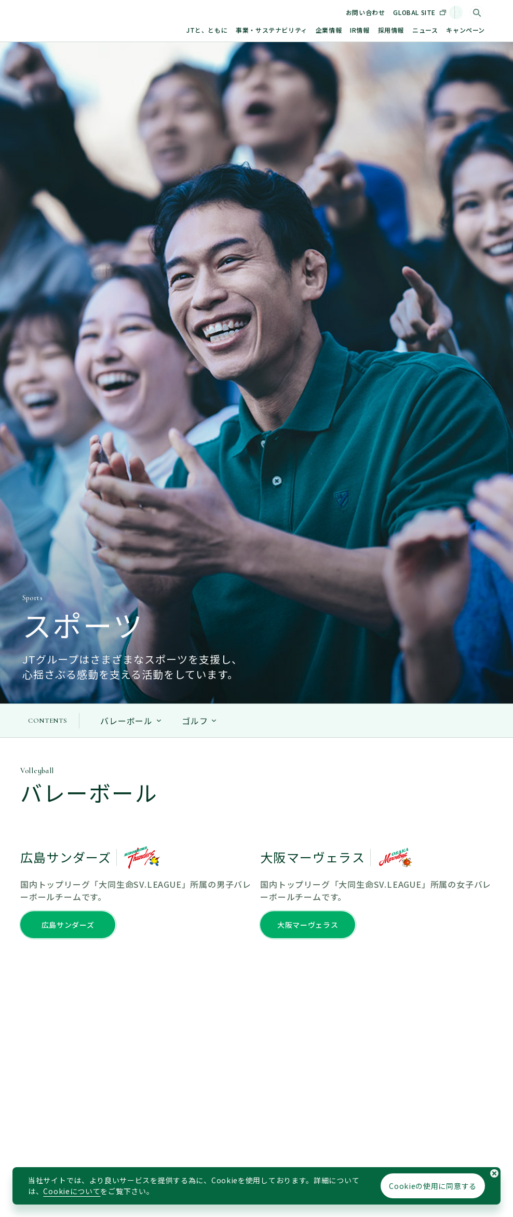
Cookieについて (71, 1191)
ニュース (425, 29)
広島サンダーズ (68, 274)
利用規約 (223, 1165)
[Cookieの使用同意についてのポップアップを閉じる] (494, 1173)
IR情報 (359, 29)
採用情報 (391, 29)
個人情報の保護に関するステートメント (139, 1165)
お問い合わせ (375, 12)
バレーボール (126, 71)
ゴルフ (195, 71)
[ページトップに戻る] (475, 663)
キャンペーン (465, 29)
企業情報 (329, 29)
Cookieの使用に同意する (433, 1186)
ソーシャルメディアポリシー (291, 1165)
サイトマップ (48, 1165)
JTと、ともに (206, 29)
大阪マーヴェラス (308, 274)
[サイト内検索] (476, 12)
